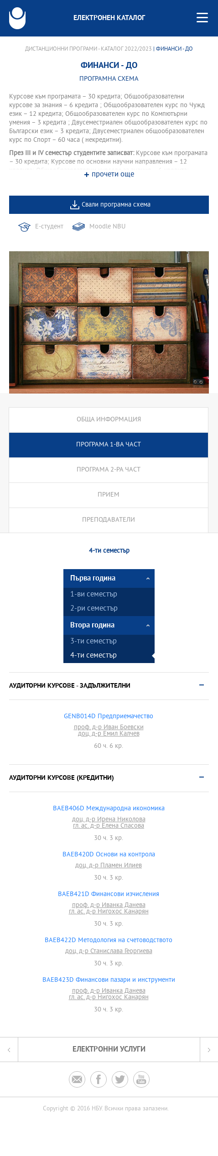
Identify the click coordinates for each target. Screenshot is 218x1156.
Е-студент (49, 227)
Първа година (92, 578)
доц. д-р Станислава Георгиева (108, 952)
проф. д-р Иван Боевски (109, 728)
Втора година (92, 625)
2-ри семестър (94, 609)
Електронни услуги (109, 1049)
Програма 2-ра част (108, 470)
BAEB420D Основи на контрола (108, 855)
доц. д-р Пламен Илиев (108, 866)
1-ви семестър (93, 595)
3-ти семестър (93, 642)
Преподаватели (108, 520)
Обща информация (109, 419)
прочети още (113, 175)
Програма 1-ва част (108, 445)
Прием (108, 495)
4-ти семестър (93, 656)
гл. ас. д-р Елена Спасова (108, 826)
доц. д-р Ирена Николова (108, 820)
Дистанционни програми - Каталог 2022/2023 (88, 49)
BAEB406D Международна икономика (109, 809)
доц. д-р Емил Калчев (109, 734)
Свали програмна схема (116, 205)
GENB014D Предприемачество (108, 717)
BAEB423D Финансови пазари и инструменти (108, 980)
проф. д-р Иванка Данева (108, 905)
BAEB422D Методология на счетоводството (108, 941)
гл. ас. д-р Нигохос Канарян (109, 912)
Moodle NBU (107, 227)
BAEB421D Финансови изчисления (108, 895)
